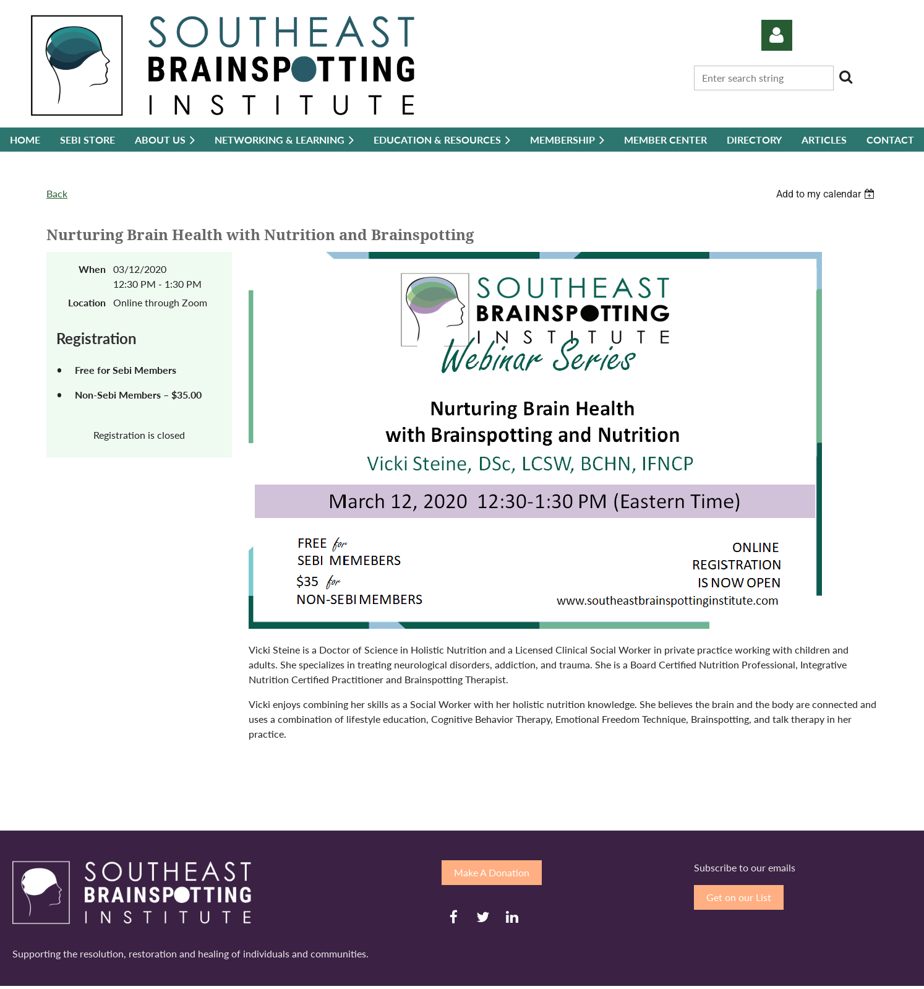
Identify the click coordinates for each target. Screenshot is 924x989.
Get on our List (738, 897)
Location (87, 302)
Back (56, 193)
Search (845, 77)
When (92, 269)
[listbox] (827, 194)
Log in (776, 35)
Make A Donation (491, 872)
